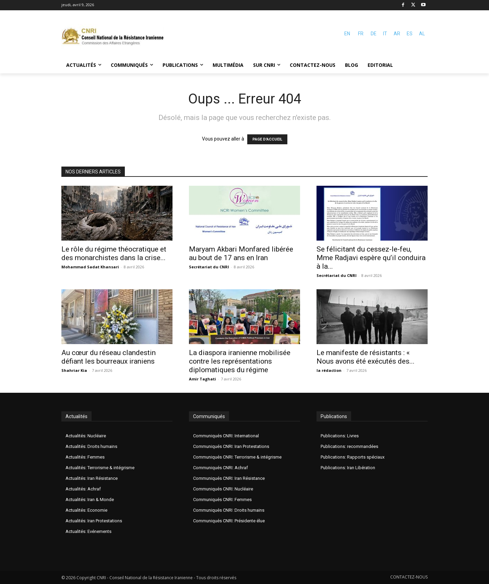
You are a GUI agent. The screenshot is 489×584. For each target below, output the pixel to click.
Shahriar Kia (74, 370)
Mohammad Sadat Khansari (90, 266)
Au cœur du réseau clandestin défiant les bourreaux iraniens (108, 357)
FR (360, 33)
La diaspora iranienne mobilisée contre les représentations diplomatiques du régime (239, 361)
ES (410, 33)
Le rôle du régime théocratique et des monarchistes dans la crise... (113, 253)
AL (422, 33)
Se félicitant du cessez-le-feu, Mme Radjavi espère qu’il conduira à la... (371, 257)
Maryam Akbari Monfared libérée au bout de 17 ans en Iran (241, 253)
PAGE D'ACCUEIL (267, 139)
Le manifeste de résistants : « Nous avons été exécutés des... (366, 357)
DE (374, 33)
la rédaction (329, 370)
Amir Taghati (202, 378)
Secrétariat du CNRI (209, 266)
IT (385, 33)
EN (347, 33)
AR (397, 33)
